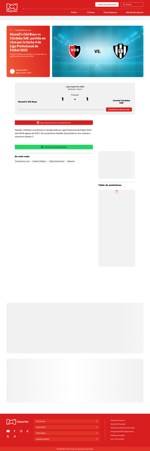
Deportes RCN (21, 70)
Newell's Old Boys (27, 97)
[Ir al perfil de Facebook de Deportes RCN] (14, 431)
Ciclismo (91, 12)
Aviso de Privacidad (118, 424)
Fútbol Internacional (56, 161)
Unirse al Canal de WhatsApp (54, 147)
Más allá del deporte (134, 12)
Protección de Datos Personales (123, 428)
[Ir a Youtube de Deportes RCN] (8, 431)
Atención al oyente (118, 420)
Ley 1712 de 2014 (117, 439)
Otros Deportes (110, 12)
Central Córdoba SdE (121, 97)
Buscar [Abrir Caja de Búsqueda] (127, 4)
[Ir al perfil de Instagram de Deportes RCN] (21, 431)
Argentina (71, 161)
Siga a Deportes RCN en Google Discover (54, 123)
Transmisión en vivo (22, 161)
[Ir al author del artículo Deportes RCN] (12, 71)
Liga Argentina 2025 (75, 87)
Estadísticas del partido (119, 109)
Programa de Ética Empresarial (122, 431)
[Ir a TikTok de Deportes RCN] (27, 431)
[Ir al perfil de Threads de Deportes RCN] (15, 437)
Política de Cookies (118, 435)
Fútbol (74, 12)
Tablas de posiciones (107, 4)
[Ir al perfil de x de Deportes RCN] (8, 437)
